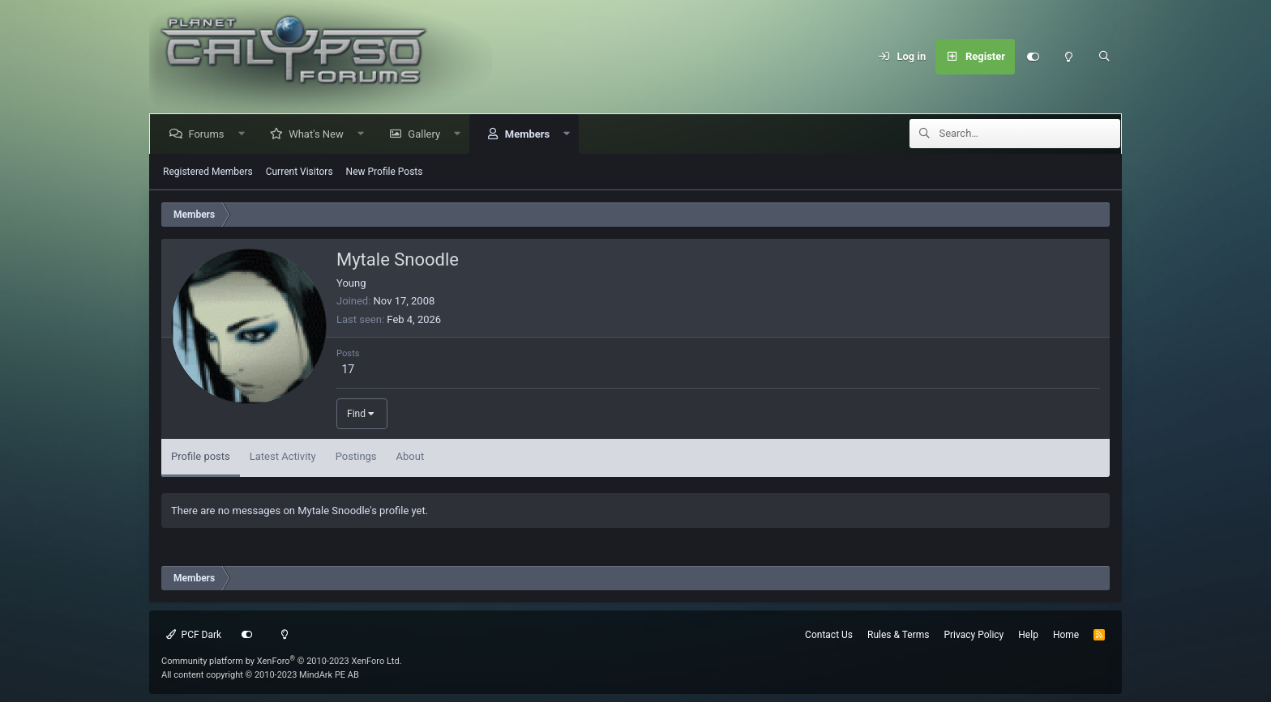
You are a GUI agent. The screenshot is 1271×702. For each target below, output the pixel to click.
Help (1028, 634)
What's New (319, 134)
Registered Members (208, 171)
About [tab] (410, 456)
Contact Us (829, 634)
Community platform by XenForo (281, 661)
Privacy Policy (974, 634)
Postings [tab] (356, 456)
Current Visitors (299, 171)
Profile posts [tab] (200, 456)
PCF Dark (193, 634)
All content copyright (260, 675)
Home (1066, 634)
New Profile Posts (384, 171)
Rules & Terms (898, 634)
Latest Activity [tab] (283, 456)
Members (529, 134)
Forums (209, 134)
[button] (244, 134)
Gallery (427, 134)
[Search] (1104, 56)
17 (347, 369)
